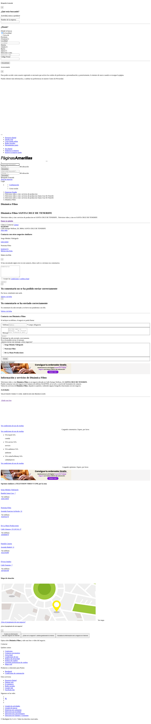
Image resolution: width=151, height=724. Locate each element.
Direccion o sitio (6, 53)
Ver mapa (100, 623)
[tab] (12, 427)
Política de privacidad (12, 662)
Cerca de (6, 35)
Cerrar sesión (13, 188)
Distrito (3, 45)
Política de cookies (11, 664)
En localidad (7, 33)
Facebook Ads (10, 693)
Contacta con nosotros (12, 656)
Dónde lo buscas (6, 31)
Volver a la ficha (6, 299)
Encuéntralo (5, 63)
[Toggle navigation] (2, 134)
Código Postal (5, 57)
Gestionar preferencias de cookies (16, 665)
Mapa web (8, 667)
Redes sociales (10, 689)
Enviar (4, 284)
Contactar (10, 225)
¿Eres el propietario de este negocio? (13, 625)
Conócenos (8, 654)
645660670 (5, 538)
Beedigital (8, 674)
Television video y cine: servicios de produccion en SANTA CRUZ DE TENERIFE (29, 217)
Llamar (16, 225)
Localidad (4, 41)
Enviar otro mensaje (8, 365)
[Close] (2, 7)
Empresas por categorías (13, 713)
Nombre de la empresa (8, 20)
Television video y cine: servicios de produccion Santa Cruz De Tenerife (29, 196)
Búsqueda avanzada (7, 177)
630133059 (4, 242)
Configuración (14, 185)
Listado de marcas (11, 711)
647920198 (5, 574)
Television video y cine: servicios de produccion (21, 194)
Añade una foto (6, 403)
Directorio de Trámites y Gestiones (17, 719)
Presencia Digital (11, 683)
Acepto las (16, 281)
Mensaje (5, 336)
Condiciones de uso (11, 660)
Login (3, 181)
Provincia (4, 37)
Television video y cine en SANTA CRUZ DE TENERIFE (77, 217)
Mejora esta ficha (6, 251)
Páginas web (9, 685)
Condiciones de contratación (14, 676)
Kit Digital (8, 149)
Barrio (3, 49)
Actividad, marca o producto (10, 16)
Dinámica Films (10, 200)
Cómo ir (4, 225)
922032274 (4, 249)
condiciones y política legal (20, 281)
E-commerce (9, 687)
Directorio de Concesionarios (15, 717)
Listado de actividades (12, 709)
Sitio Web (4, 230)
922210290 (5, 556)
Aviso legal (9, 658)
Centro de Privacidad (56, 79)
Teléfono (5, 327)
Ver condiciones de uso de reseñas (12, 429)
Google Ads (9, 691)
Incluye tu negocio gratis (13, 152)
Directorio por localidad (13, 715)
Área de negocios (6, 179)
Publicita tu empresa (12, 150)
